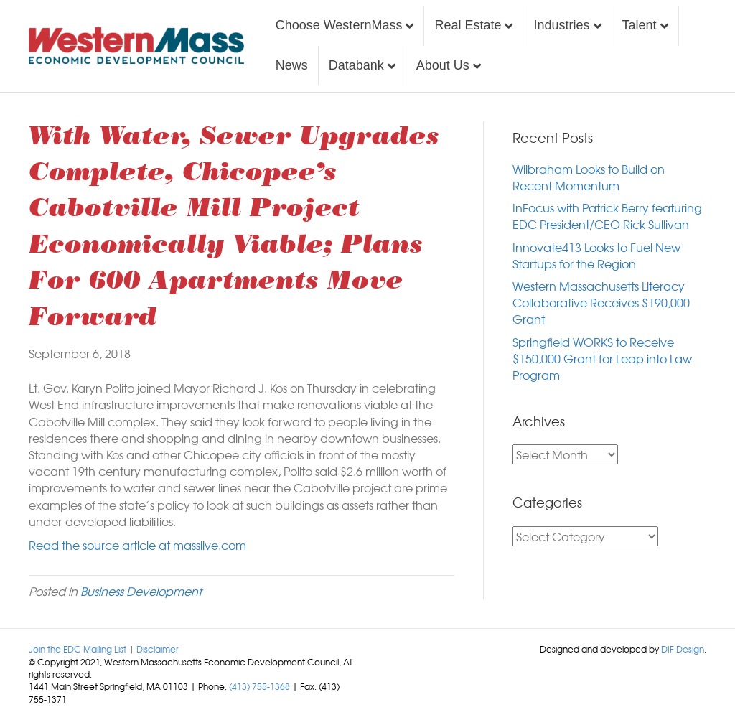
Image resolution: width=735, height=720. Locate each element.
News (292, 65)
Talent (639, 25)
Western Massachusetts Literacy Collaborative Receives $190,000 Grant (601, 302)
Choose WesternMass (339, 25)
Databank (356, 65)
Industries (561, 25)
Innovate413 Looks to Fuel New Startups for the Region (596, 255)
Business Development (141, 590)
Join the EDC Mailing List (77, 648)
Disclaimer (157, 648)
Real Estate (467, 25)
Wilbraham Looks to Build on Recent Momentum (588, 177)
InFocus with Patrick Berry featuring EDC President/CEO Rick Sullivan (607, 216)
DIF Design (682, 648)
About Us (442, 65)
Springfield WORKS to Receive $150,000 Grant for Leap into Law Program (602, 358)
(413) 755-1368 (259, 686)
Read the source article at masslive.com (137, 544)
